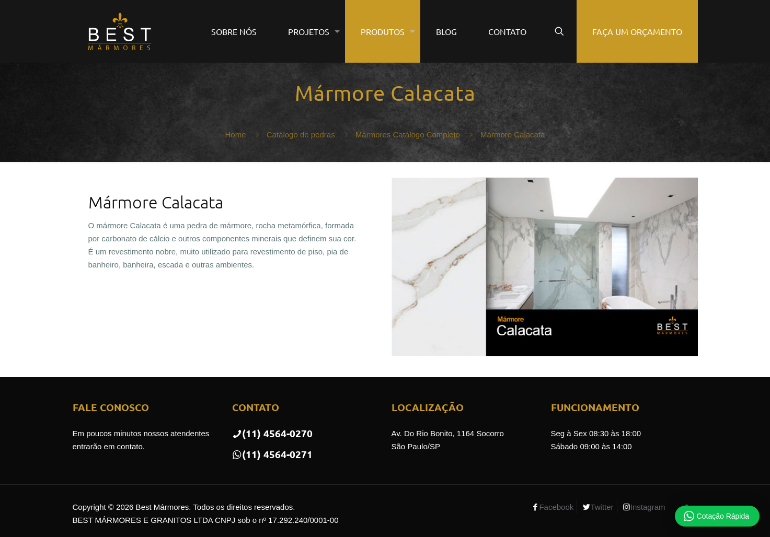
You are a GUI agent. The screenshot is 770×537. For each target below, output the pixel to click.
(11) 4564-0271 (272, 454)
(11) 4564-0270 (272, 433)
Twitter (601, 507)
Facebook (556, 507)
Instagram (647, 507)
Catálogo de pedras (301, 134)
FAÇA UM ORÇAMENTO (637, 31)
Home (235, 134)
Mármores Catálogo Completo (407, 134)
